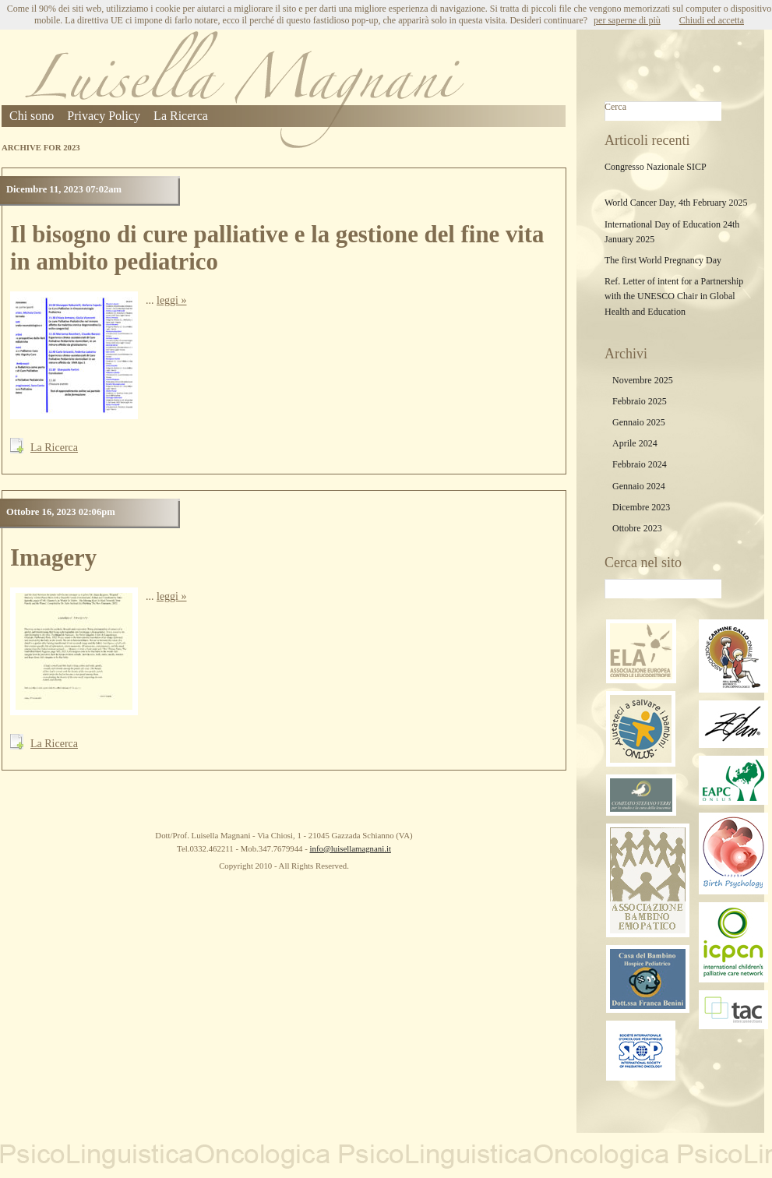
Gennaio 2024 (638, 486)
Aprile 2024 (634, 443)
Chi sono (31, 115)
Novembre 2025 (642, 380)
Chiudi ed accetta (711, 20)
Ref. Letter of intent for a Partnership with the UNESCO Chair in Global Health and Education (674, 296)
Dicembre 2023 (641, 507)
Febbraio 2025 (639, 401)
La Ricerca (180, 115)
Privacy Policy (103, 115)
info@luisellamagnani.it (349, 848)
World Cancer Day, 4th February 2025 (676, 202)
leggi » (172, 300)
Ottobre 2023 (637, 528)
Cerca (615, 106)
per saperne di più (627, 20)
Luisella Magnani (244, 89)
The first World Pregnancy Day (663, 260)
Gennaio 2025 (638, 422)
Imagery (53, 558)
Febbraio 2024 (639, 464)
